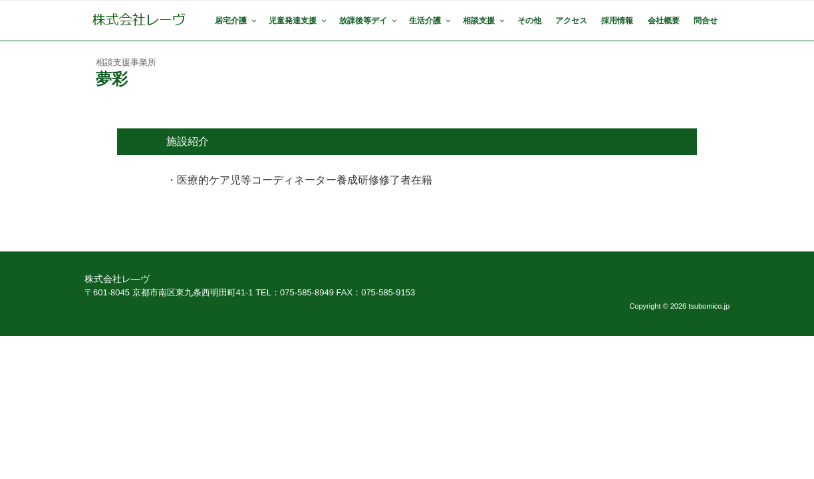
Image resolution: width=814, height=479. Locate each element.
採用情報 (617, 20)
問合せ (706, 20)
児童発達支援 (298, 20)
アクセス (571, 20)
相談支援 (484, 20)
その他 (529, 20)
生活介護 (430, 20)
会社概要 (664, 20)
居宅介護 (236, 20)
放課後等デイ (368, 20)
